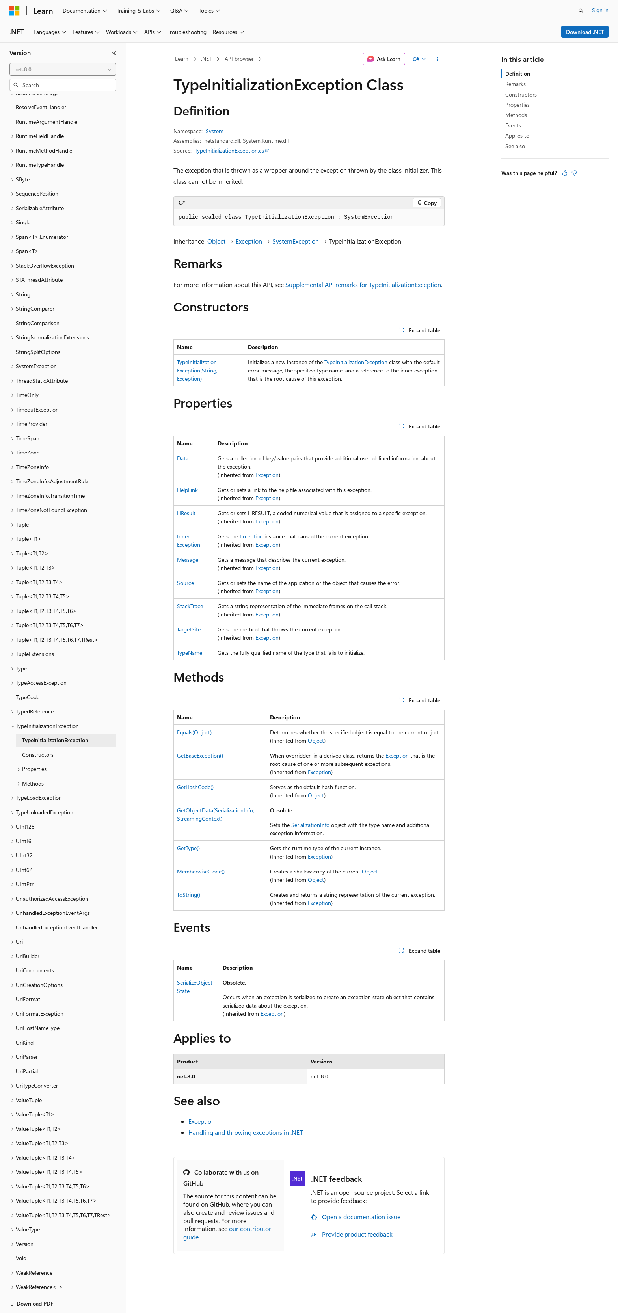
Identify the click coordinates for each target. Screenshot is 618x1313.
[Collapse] (114, 53)
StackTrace (190, 606)
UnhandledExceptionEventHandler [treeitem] (57, 900)
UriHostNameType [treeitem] (38, 1000)
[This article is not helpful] (574, 173)
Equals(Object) (194, 732)
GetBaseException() (200, 755)
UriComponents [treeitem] (35, 943)
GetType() (188, 848)
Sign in (600, 10)
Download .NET (585, 31)
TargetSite (189, 629)
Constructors (521, 94)
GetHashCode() (195, 787)
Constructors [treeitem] (38, 727)
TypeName (189, 652)
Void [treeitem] (21, 1231)
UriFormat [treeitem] (28, 972)
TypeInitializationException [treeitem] (55, 713)
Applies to (517, 135)
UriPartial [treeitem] (27, 1044)
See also (515, 146)
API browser (239, 58)
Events (513, 125)
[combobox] (62, 69)
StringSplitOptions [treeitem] (38, 324)
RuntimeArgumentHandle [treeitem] (46, 94)
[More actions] (438, 59)
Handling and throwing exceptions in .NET (245, 1132)
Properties (517, 104)
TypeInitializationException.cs (229, 150)
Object (216, 241)
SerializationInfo (310, 825)
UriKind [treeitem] (25, 1015)
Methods (516, 115)
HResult (186, 513)
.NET (206, 58)
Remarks (515, 84)
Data (182, 458)
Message (187, 559)
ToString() (188, 894)
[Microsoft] (14, 11)
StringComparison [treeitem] (38, 296)
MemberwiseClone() (201, 871)
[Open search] (581, 11)
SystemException (295, 241)
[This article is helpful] (565, 173)
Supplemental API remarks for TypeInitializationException (363, 284)
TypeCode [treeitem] (27, 670)
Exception (249, 241)
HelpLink (187, 490)
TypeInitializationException (355, 362)
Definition (517, 73)
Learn (181, 58)
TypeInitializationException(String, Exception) (197, 370)
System (214, 131)
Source (185, 583)
